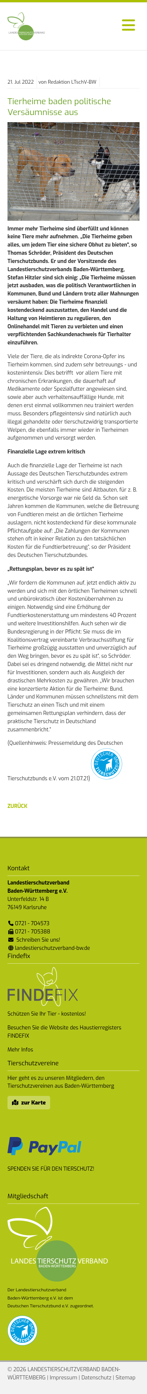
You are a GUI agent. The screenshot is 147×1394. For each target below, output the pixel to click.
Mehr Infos (20, 1049)
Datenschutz (96, 1377)
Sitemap (125, 1377)
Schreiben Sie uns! (38, 940)
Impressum (63, 1377)
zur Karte (33, 1102)
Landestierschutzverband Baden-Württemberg (26, 26)
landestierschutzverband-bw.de (52, 948)
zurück (17, 806)
